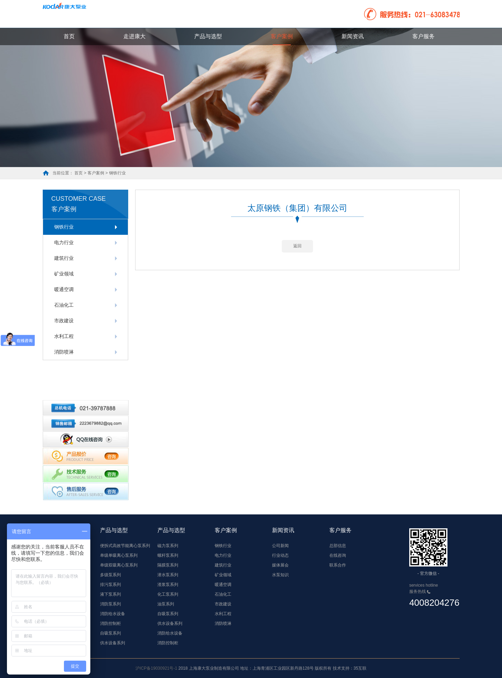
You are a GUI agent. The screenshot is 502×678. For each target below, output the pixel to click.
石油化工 (64, 305)
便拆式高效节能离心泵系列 (125, 545)
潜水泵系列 (167, 574)
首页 (69, 36)
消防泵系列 (110, 604)
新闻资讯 (352, 36)
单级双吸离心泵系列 (119, 565)
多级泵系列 (110, 574)
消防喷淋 (64, 352)
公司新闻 (280, 545)
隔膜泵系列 (167, 565)
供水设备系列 (112, 642)
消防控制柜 (110, 623)
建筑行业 (64, 258)
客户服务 (423, 36)
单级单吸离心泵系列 (119, 555)
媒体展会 (280, 565)
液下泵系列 (110, 594)
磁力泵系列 (167, 545)
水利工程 (64, 336)
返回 (297, 254)
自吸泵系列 (110, 633)
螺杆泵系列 (167, 555)
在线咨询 (337, 555)
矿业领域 (64, 273)
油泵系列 (165, 604)
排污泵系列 (110, 584)
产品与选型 (208, 36)
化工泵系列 (167, 594)
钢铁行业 (64, 227)
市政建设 (64, 320)
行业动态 (280, 555)
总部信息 (337, 545)
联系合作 (337, 565)
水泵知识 (280, 574)
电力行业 (64, 242)
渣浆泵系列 (167, 584)
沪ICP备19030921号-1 (156, 668)
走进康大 (134, 36)
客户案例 (282, 36)
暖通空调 (64, 289)
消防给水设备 (112, 613)
